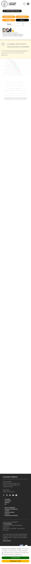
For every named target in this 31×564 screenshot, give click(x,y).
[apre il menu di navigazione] (28, 4)
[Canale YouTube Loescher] (13, 495)
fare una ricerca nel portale (18, 51)
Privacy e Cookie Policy (10, 507)
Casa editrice (7, 499)
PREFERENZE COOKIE (15, 561)
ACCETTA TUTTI (15, 557)
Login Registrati (22, 17)
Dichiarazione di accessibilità (11, 515)
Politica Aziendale (7, 540)
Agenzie (22, 20)
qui (2, 553)
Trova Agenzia (8, 500)
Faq (5, 504)
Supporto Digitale (8, 17)
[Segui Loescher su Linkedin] (10, 495)
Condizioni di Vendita (9, 512)
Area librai (7, 502)
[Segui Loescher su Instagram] (7, 495)
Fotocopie (7, 513)
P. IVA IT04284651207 (7, 523)
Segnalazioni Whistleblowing (11, 509)
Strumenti (8, 20)
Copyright (7, 510)
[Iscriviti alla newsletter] (16, 495)
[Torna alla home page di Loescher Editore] (9, 4)
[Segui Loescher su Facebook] (4, 495)
